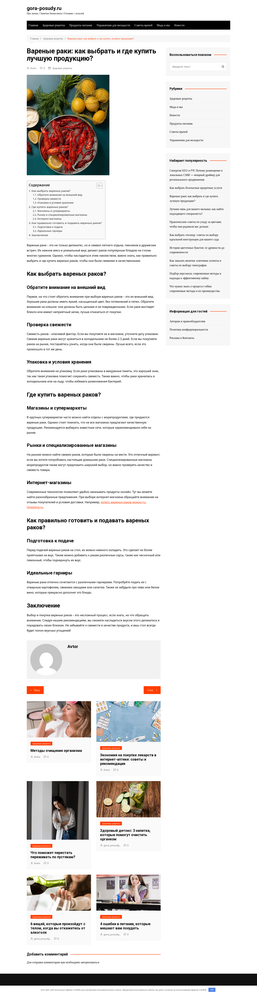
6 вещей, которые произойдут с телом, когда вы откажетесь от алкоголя (58, 928)
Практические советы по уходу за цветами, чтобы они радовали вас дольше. (195, 224)
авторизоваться (90, 962)
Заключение (40, 235)
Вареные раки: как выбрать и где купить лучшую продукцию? (194, 198)
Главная (33, 25)
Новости (179, 25)
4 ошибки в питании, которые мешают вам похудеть (125, 926)
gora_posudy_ (112, 845)
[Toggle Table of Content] (98, 186)
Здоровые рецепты (53, 25)
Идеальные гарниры (49, 231)
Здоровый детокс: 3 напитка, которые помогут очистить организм (125, 834)
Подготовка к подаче (50, 227)
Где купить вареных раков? (50, 207)
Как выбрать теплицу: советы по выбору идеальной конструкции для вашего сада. (194, 237)
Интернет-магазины (49, 218)
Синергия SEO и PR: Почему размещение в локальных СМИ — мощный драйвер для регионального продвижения (196, 175)
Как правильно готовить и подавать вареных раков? (67, 223)
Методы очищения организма (56, 750)
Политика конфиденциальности (189, 329)
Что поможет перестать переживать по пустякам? (53, 855)
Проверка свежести (49, 198)
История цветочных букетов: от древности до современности (197, 250)
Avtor (33, 68)
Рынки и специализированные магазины (62, 214)
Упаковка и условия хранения (55, 202)
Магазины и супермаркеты (53, 211)
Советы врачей (143, 25)
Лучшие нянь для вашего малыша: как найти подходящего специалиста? (196, 211)
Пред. (37, 690)
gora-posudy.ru (44, 8)
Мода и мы (163, 25)
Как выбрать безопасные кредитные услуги (196, 188)
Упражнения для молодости (113, 25)
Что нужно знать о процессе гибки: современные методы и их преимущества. (195, 288)
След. (150, 690)
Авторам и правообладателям (187, 321)
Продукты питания (80, 25)
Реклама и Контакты (182, 338)
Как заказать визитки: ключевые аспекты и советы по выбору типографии (195, 263)
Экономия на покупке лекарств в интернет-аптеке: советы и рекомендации (128, 759)
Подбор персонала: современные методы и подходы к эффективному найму (195, 276)
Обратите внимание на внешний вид (59, 194)
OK (212, 989)
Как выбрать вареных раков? (51, 191)
